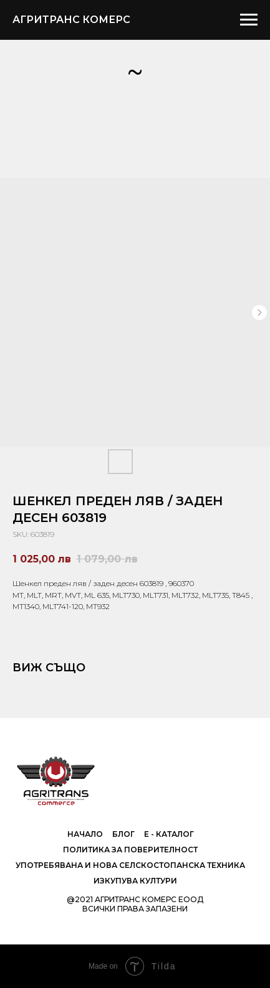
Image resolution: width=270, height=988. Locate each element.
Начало (85, 834)
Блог (123, 834)
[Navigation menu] (249, 20)
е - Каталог (169, 834)
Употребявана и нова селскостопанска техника (130, 865)
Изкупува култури (135, 880)
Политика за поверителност (130, 849)
